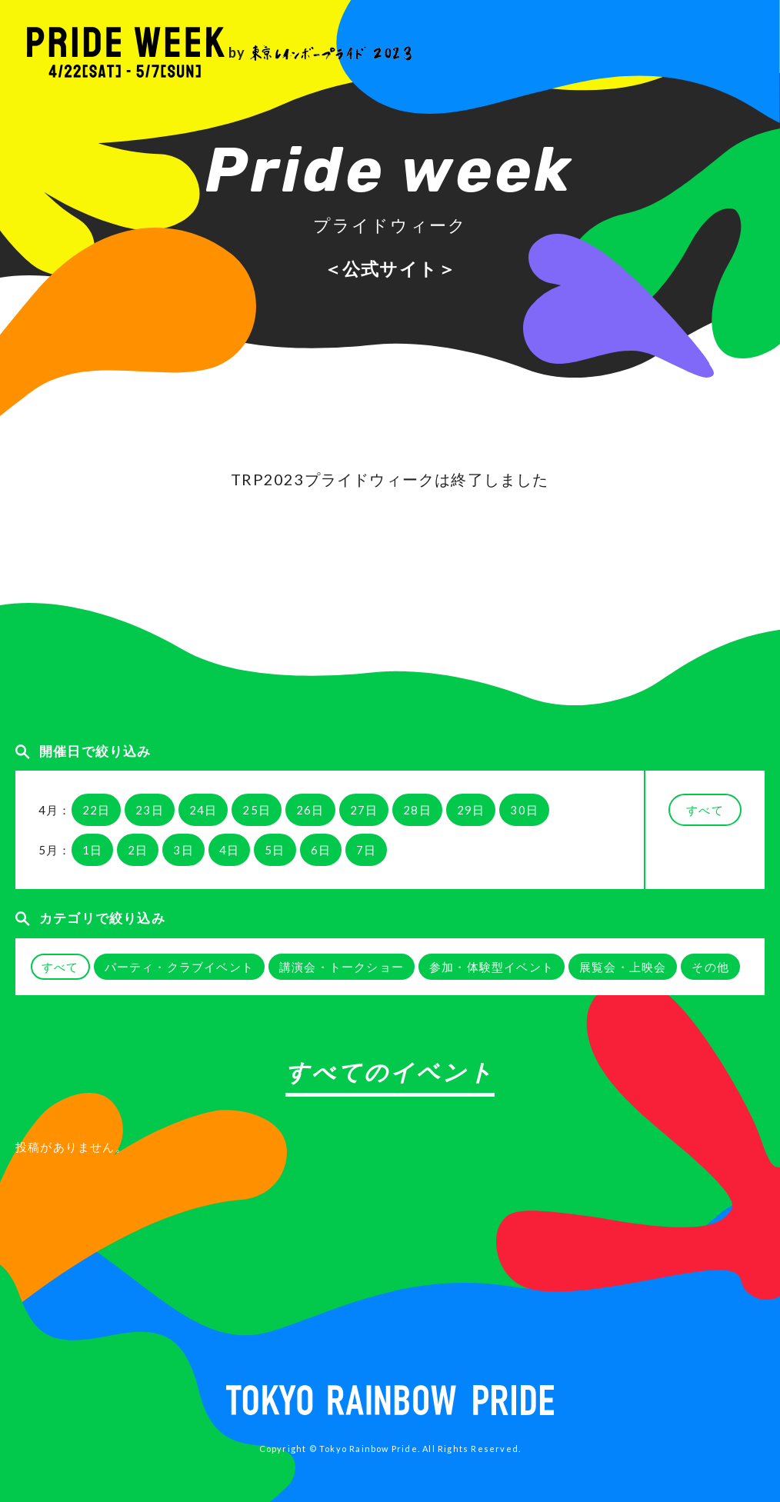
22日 (96, 810)
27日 (364, 810)
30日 (524, 810)
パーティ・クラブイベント (179, 967)
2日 (138, 850)
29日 (471, 810)
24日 (203, 810)
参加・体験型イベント (491, 967)
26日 (310, 810)
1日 (92, 850)
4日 (229, 850)
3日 (183, 850)
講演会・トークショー (341, 967)
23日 (149, 810)
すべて (705, 810)
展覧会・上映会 (622, 967)
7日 (366, 850)
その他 (710, 967)
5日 (275, 850)
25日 (256, 810)
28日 (417, 810)
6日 (321, 850)
